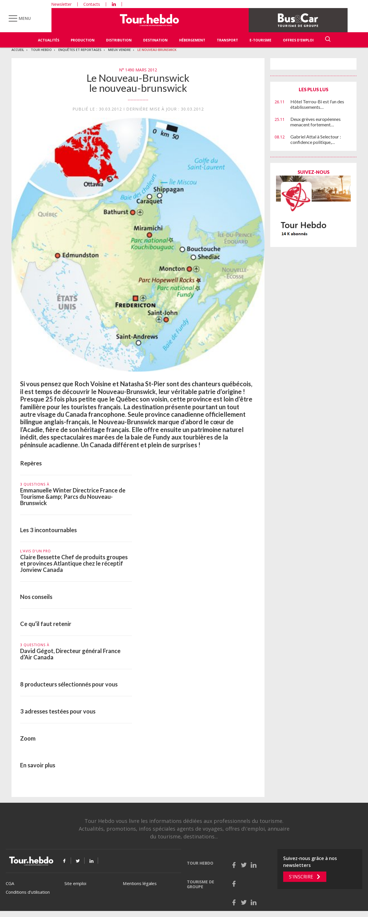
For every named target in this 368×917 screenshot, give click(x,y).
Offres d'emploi (298, 40)
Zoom (28, 738)
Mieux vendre (119, 49)
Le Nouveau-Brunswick (157, 49)
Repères (31, 463)
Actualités (48, 40)
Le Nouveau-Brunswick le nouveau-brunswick (138, 83)
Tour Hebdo (41, 49)
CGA (10, 883)
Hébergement (192, 40)
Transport (227, 40)
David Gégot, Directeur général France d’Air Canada (70, 654)
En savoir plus (37, 765)
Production (83, 40)
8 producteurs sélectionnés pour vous (69, 684)
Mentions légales (140, 883)
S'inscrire (301, 877)
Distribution (119, 40)
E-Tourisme (260, 40)
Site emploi (75, 883)
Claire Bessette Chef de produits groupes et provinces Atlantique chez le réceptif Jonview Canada (74, 563)
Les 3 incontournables (48, 529)
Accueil (18, 49)
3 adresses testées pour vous (57, 711)
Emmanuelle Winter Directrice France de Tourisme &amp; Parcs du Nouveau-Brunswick (72, 496)
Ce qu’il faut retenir (45, 623)
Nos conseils (36, 596)
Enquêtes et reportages (79, 49)
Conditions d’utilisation (28, 892)
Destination (155, 40)
